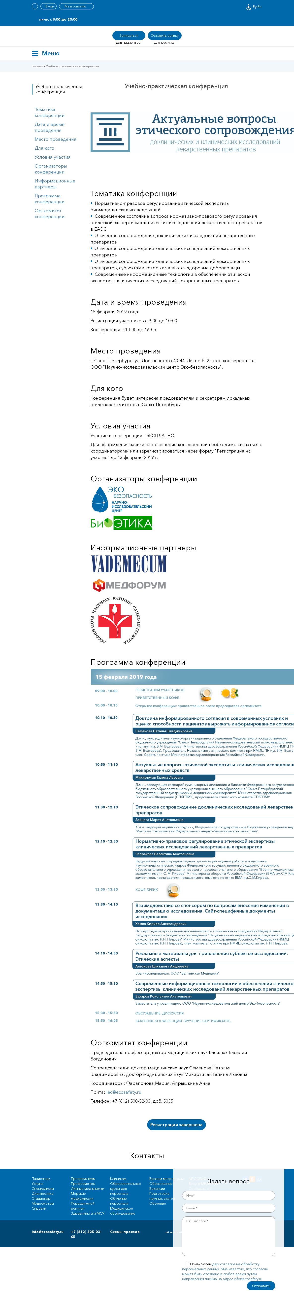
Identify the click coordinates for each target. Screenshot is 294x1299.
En (259, 6)
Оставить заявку (165, 35)
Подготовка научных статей (162, 1196)
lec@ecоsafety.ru (123, 1092)
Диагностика (42, 1193)
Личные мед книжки (87, 1188)
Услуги (37, 1183)
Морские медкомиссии (82, 1196)
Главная (37, 66)
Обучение (157, 1203)
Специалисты (43, 1188)
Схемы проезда (125, 1231)
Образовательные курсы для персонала (125, 1188)
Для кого (44, 148)
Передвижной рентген (83, 1206)
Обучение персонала (119, 1201)
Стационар (41, 1198)
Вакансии (157, 1188)
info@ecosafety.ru (48, 1231)
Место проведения (55, 139)
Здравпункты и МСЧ (87, 1213)
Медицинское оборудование (122, 1211)
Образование (161, 1183)
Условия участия (53, 157)
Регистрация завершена (176, 1124)
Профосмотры (83, 1183)
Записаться (129, 35)
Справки (39, 1208)
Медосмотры (43, 1203)
